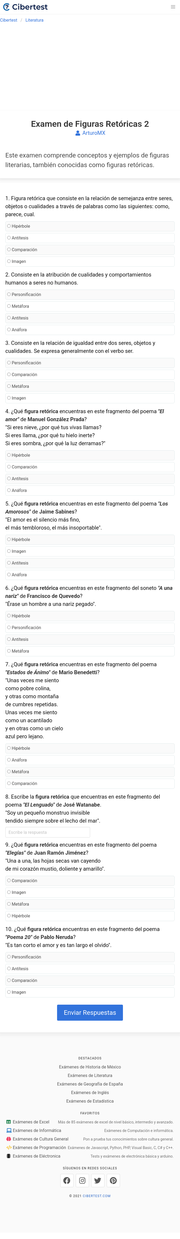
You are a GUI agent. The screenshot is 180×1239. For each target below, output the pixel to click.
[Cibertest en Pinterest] (113, 1180)
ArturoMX (90, 133)
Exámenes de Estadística (90, 1101)
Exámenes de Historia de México (90, 1067)
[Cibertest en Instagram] (82, 1180)
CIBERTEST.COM (97, 1196)
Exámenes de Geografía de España (90, 1084)
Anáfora (17, 329)
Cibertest (8, 20)
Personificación (24, 294)
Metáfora (18, 306)
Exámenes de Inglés (90, 1092)
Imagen (16, 261)
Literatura (34, 20)
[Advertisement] (90, 67)
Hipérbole (18, 226)
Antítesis (18, 237)
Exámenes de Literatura (90, 1075)
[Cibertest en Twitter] (98, 1180)
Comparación (22, 249)
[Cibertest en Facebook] (67, 1180)
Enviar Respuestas (90, 1012)
